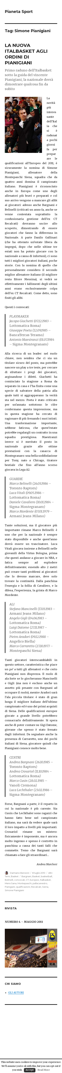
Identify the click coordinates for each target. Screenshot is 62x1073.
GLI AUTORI (16, 992)
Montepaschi (25, 883)
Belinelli (9, 879)
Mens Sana (11, 883)
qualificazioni (23, 886)
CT (27, 879)
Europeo (34, 879)
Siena (45, 886)
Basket (15, 876)
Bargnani (26, 876)
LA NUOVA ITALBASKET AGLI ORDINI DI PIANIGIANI (26, 53)
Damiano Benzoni (19, 873)
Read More (44, 1070)
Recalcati (36, 886)
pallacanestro (40, 883)
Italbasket (45, 879)
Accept (30, 1070)
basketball (46, 876)
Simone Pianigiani (14, 890)
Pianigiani (10, 886)
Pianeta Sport (19, 11)
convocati (19, 879)
